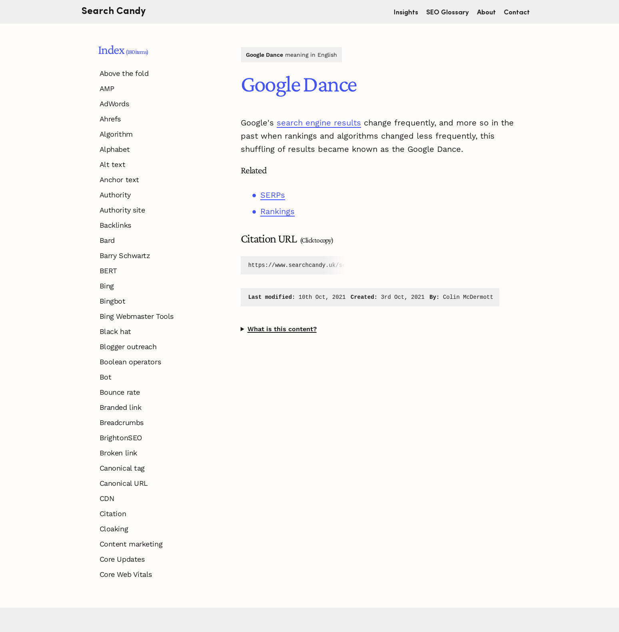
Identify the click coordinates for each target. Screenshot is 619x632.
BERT (108, 270)
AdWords (114, 103)
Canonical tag (122, 468)
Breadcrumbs (122, 422)
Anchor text (119, 179)
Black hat (115, 331)
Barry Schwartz (125, 255)
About (490, 11)
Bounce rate (120, 392)
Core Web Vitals (126, 574)
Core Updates (122, 559)
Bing (107, 286)
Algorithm (116, 134)
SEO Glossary (451, 11)
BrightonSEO (121, 437)
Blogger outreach (128, 346)
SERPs (272, 195)
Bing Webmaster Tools (137, 316)
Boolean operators (130, 362)
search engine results (319, 122)
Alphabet (115, 149)
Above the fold (124, 73)
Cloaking (114, 529)
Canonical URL (124, 483)
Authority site (122, 210)
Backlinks (115, 225)
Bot (106, 377)
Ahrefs (110, 119)
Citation (113, 513)
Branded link (121, 407)
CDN (107, 498)
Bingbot (113, 301)
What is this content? (282, 329)
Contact (520, 11)
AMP (107, 88)
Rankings (277, 211)
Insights (409, 11)
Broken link (118, 453)
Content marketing (131, 544)
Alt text (112, 164)
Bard (107, 240)
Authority (115, 195)
